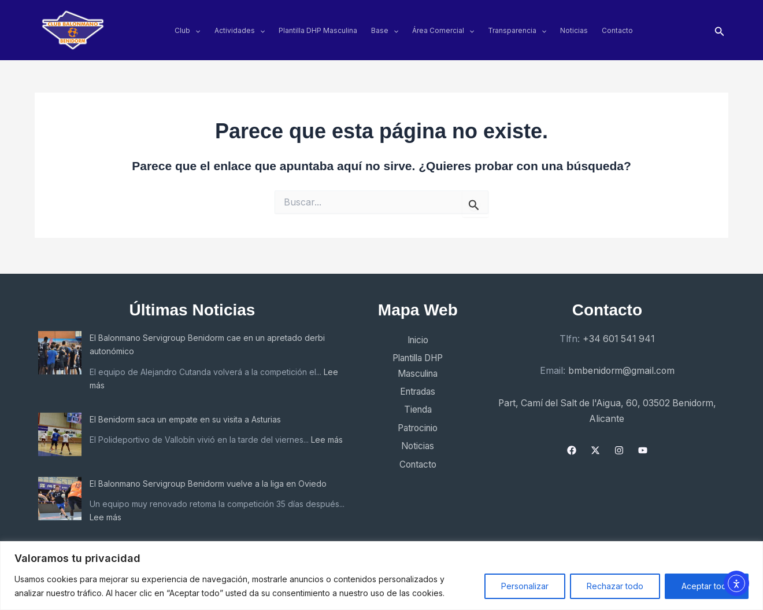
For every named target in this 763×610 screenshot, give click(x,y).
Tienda (413, 406)
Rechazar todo (615, 586)
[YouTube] (642, 445)
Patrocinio (413, 425)
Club (187, 30)
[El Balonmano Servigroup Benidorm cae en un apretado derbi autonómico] (60, 349)
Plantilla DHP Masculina (318, 30)
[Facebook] (571, 445)
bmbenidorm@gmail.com (621, 366)
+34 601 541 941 (618, 335)
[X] (594, 445)
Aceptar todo (706, 586)
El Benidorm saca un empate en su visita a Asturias (185, 415)
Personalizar (525, 586)
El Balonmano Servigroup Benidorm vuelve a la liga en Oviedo (208, 483)
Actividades (239, 30)
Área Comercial (443, 30)
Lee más (105, 381)
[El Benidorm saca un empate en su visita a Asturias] (60, 430)
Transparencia (517, 30)
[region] (381, 575)
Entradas (413, 388)
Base (384, 30)
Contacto (617, 30)
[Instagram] (618, 445)
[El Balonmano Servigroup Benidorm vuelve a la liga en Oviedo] (60, 498)
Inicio (412, 337)
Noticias (574, 30)
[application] (195, 30)
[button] (719, 30)
